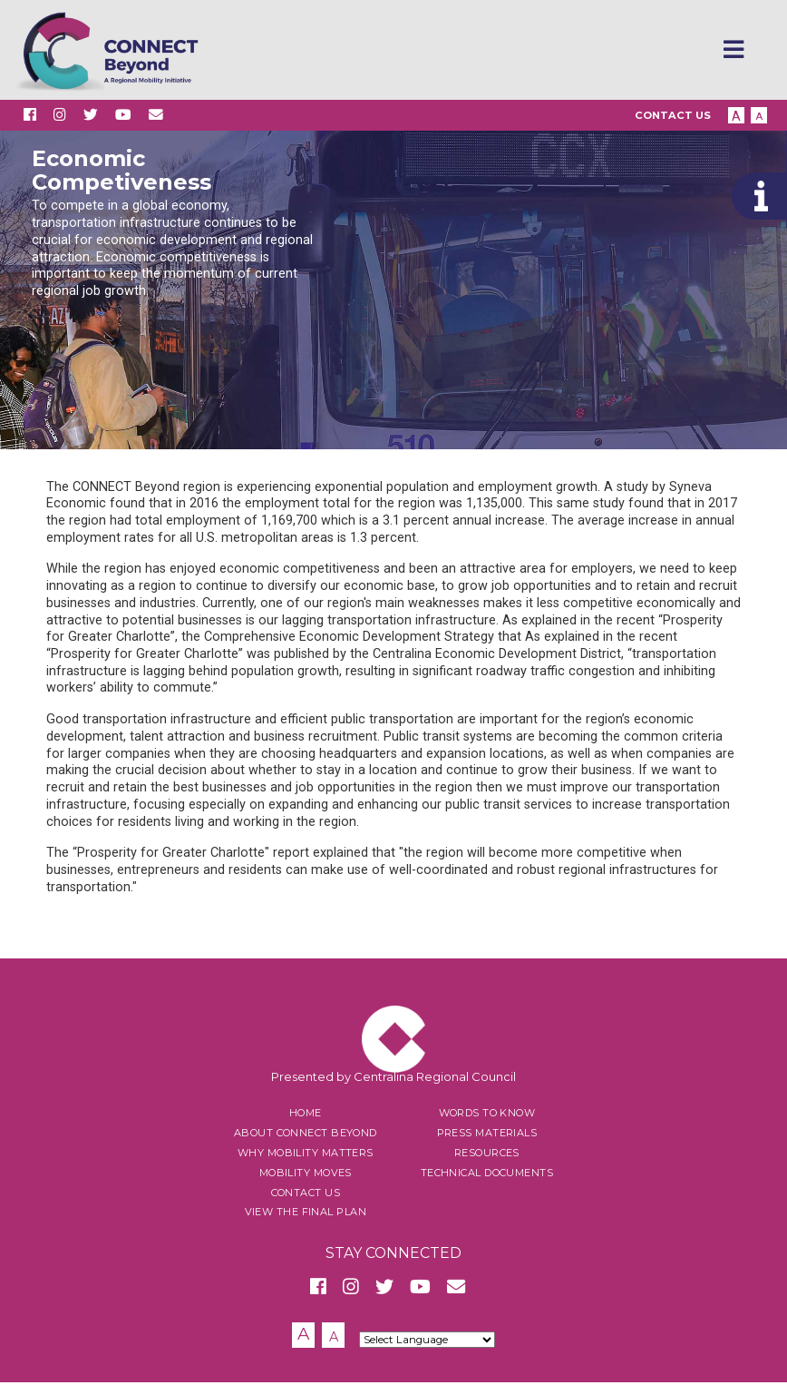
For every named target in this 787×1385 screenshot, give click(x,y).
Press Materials (487, 1136)
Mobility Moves (305, 1175)
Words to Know (487, 1116)
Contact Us (673, 117)
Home (305, 1116)
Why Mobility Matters (306, 1155)
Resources (487, 1155)
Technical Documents (487, 1175)
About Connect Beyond (305, 1136)
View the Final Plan (305, 1215)
